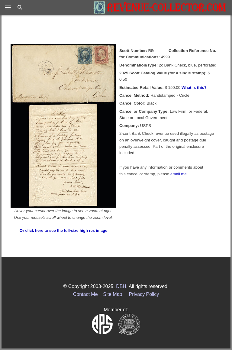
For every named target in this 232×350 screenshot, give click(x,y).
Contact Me (85, 294)
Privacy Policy (144, 294)
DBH (121, 286)
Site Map (112, 294)
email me (178, 174)
